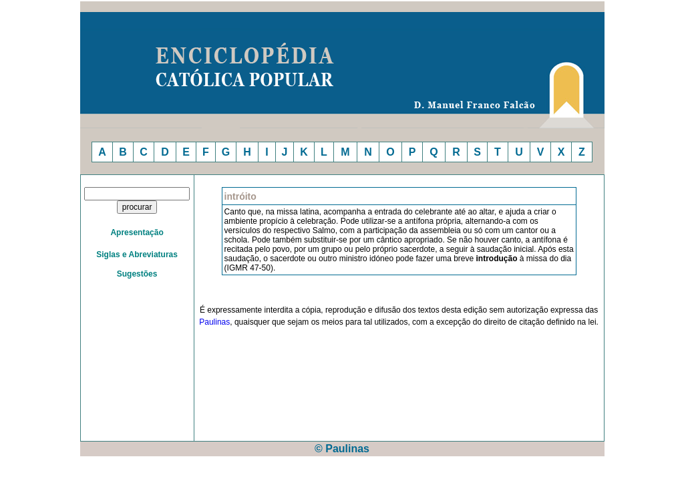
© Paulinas (342, 448)
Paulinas (214, 322)
